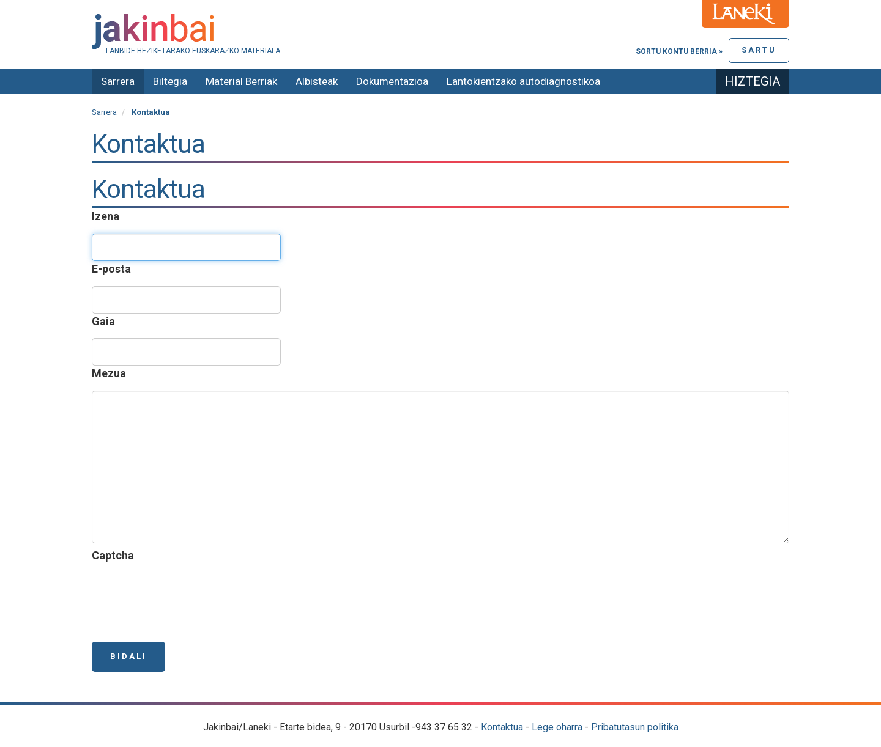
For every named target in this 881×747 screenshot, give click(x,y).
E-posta (114, 268)
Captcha (115, 555)
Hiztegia (752, 81)
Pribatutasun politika (634, 727)
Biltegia (170, 81)
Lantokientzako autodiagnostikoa (523, 81)
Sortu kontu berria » (679, 51)
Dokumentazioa (392, 81)
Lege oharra (557, 727)
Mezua (111, 373)
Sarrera (118, 81)
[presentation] (185, 596)
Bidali (128, 656)
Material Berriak (241, 81)
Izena (108, 216)
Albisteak (317, 81)
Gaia (106, 321)
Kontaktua (502, 727)
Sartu (759, 49)
